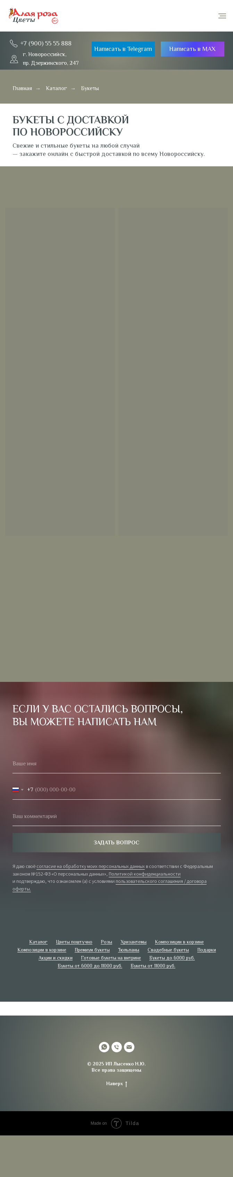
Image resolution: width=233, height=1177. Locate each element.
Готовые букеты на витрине (111, 957)
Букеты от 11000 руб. (153, 965)
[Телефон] (116, 1047)
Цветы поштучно (74, 942)
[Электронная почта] (129, 1047)
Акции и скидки (56, 957)
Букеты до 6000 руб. (172, 957)
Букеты (90, 88)
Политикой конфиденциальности (145, 874)
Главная (22, 88)
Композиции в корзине (179, 942)
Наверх (116, 1084)
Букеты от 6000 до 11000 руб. (90, 965)
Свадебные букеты (168, 949)
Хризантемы (133, 942)
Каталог (56, 88)
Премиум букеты (92, 949)
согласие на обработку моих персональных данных (90, 866)
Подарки (206, 949)
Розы (106, 942)
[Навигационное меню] (222, 16)
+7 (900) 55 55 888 (46, 43)
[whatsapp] (104, 1047)
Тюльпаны (128, 949)
